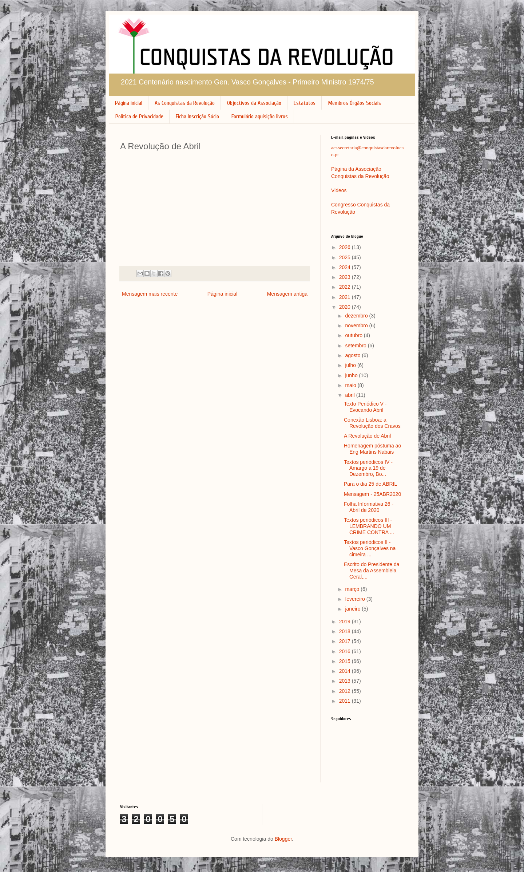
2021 (345, 297)
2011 (345, 701)
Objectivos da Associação (254, 103)
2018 (345, 631)
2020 (345, 307)
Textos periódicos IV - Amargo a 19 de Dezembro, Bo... (368, 468)
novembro (357, 325)
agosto (353, 355)
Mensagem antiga (287, 294)
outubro (354, 335)
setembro (356, 345)
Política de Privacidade (139, 116)
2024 (345, 267)
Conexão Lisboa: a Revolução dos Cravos (372, 423)
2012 (345, 691)
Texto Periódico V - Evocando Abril (365, 407)
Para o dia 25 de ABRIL (370, 484)
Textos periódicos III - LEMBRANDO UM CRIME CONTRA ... (369, 526)
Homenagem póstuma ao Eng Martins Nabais (372, 449)
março (353, 589)
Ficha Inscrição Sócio (197, 116)
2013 (345, 681)
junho (352, 375)
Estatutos (304, 103)
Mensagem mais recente (150, 294)
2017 (345, 641)
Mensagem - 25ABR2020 (372, 494)
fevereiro (355, 599)
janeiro (353, 609)
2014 (345, 671)
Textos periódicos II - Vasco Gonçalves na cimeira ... (370, 548)
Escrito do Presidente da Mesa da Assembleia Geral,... (372, 570)
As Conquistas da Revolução (185, 103)
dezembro (357, 316)
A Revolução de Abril (367, 436)
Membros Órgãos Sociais (354, 103)
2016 (345, 651)
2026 (345, 247)
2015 (345, 661)
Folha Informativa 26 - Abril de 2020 (368, 507)
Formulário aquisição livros (259, 116)
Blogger (283, 839)
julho (351, 365)
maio (351, 385)
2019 (345, 621)
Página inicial (128, 103)
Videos (339, 190)
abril (350, 395)
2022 (345, 287)
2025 (345, 257)
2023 (345, 277)
